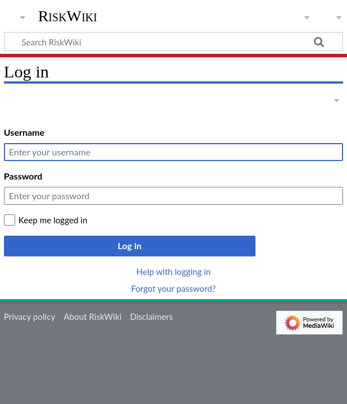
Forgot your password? (173, 288)
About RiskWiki (92, 316)
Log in (129, 245)
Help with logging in (173, 272)
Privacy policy (29, 316)
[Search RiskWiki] (173, 41)
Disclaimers (151, 316)
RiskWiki (67, 16)
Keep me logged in (53, 220)
